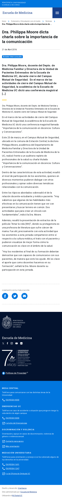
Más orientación (12, 446)
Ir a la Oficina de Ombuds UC (18, 474)
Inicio (4, 21)
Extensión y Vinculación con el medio (25, 21)
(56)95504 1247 (12, 468)
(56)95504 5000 (12, 418)
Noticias (49, 21)
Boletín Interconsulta (12, 57)
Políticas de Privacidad (14, 373)
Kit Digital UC (17, 496)
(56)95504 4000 (12, 400)
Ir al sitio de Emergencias (16, 423)
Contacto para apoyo (15, 441)
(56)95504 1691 (12, 464)
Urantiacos (22, 488)
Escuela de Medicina (28, 492)
